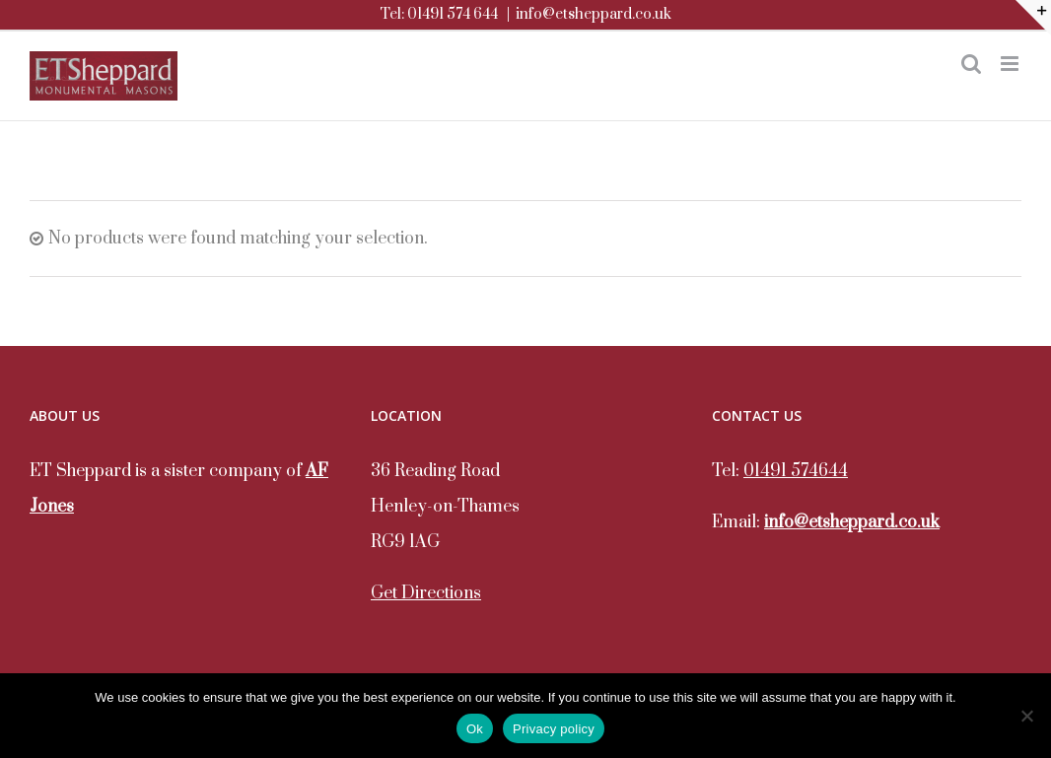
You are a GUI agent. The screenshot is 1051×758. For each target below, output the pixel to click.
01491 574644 (795, 471)
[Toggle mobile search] (971, 63)
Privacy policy (554, 729)
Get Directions (426, 593)
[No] (1026, 715)
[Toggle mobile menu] (1011, 63)
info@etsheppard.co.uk (593, 14)
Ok (474, 729)
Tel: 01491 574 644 (439, 14)
